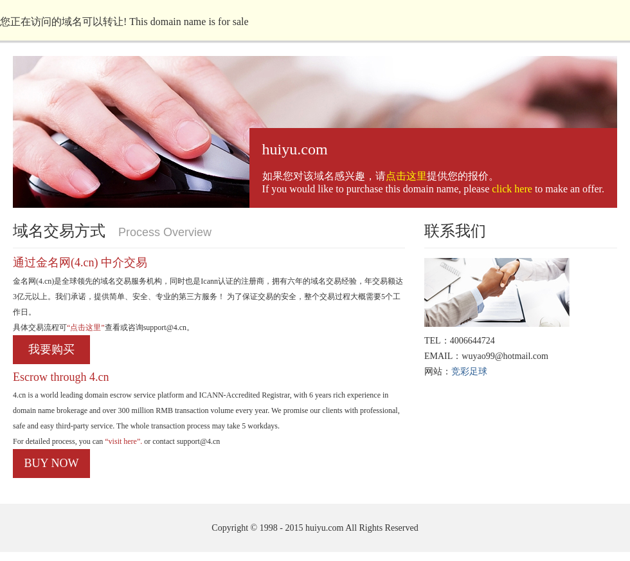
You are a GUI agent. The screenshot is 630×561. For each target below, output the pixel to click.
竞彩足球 (469, 371)
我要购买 (51, 349)
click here (512, 188)
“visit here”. (122, 441)
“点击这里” (86, 327)
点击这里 (406, 175)
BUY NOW (51, 463)
